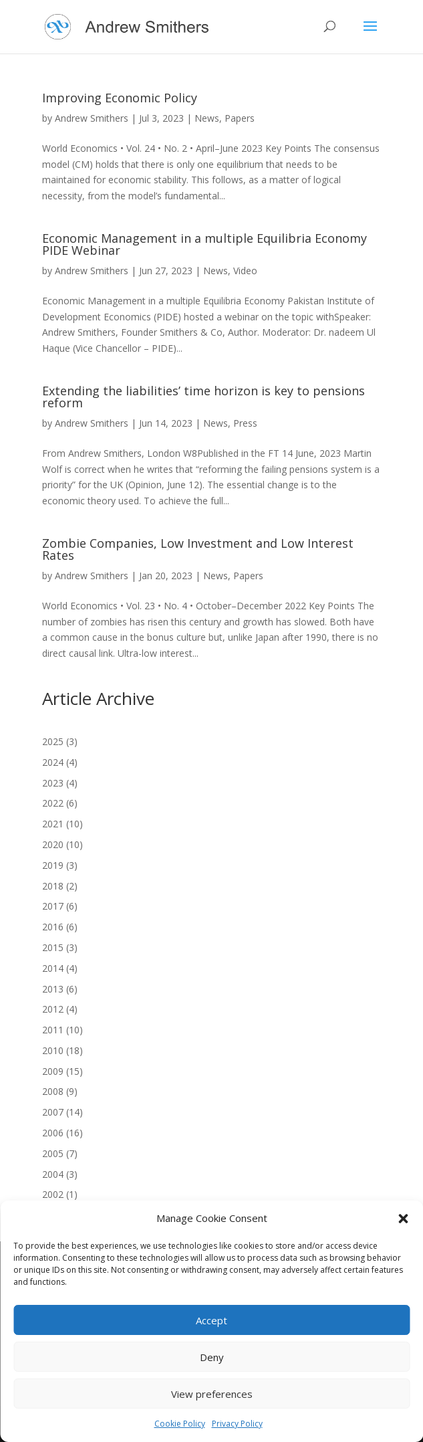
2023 (52, 783)
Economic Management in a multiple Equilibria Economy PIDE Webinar (204, 244)
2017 (52, 906)
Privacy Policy (237, 1423)
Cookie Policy (179, 1423)
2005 (52, 1153)
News (206, 118)
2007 (52, 1112)
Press (245, 423)
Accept (211, 1320)
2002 (52, 1194)
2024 (52, 762)
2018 (52, 886)
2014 (52, 968)
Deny (212, 1357)
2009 (52, 1071)
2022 (52, 803)
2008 (52, 1091)
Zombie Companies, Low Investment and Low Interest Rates (198, 549)
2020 (52, 844)
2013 (52, 989)
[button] (403, 1218)
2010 (52, 1050)
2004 (52, 1174)
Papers (240, 118)
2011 (52, 1029)
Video (245, 270)
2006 (52, 1132)
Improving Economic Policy (119, 98)
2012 (52, 1009)
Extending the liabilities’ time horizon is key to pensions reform (203, 397)
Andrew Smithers (91, 118)
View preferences (212, 1394)
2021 (52, 823)
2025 (52, 741)
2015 (52, 947)
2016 (52, 926)
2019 (52, 865)
